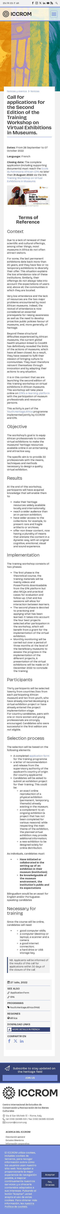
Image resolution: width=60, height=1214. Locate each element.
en (4, 3)
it (14, 3)
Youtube (48, 3)
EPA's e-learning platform (34, 393)
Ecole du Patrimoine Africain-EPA (27, 170)
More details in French (26, 1029)
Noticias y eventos (17, 91)
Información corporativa (17, 1143)
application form (39, 755)
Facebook (33, 3)
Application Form (19, 993)
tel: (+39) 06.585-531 (16, 1119)
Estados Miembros (15, 1140)
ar (17, 3)
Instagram (36, 3)
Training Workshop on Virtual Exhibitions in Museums (24, 180)
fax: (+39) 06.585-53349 (41, 1119)
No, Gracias (50, 1183)
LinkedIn (44, 3)
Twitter (40, 3)
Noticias (35, 91)
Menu (53, 14)
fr (8, 3)
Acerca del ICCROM (18, 1132)
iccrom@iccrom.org (16, 1122)
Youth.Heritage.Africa (20, 411)
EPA (12, 997)
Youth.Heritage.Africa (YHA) (25, 1007)
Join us (30, 1077)
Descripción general (15, 1137)
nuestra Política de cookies (19, 1205)
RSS (51, 3)
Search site (56, 2)
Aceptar (50, 1174)
